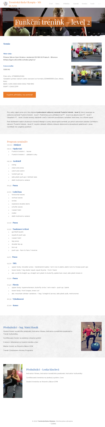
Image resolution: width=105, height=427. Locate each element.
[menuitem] (79, 4)
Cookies (53, 423)
